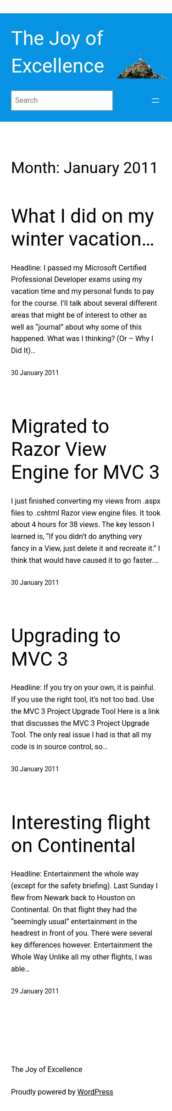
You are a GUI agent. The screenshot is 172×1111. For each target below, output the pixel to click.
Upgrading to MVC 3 (66, 647)
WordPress (95, 1092)
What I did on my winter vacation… (83, 227)
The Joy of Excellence (47, 1069)
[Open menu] (155, 100)
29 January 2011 (35, 991)
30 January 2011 (35, 372)
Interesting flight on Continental (80, 834)
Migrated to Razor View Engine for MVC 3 (85, 449)
